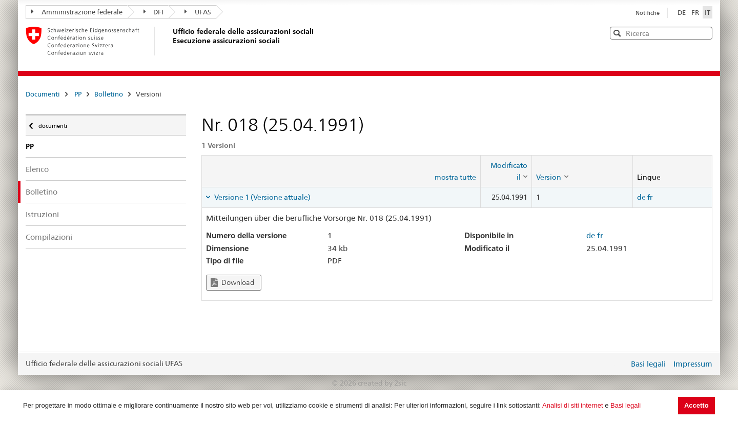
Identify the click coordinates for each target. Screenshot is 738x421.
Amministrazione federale (76, 12)
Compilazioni (49, 237)
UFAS (197, 12)
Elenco (37, 169)
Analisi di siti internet (572, 405)
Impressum (692, 364)
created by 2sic (382, 383)
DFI (154, 12)
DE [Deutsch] (682, 12)
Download (232, 283)
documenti (52, 123)
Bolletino (108, 94)
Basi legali (625, 405)
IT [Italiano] (707, 12)
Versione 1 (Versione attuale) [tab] (262, 197)
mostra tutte (455, 177)
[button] (703, 32)
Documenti (43, 94)
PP (77, 94)
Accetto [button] (696, 405)
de (641, 197)
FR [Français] (696, 12)
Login (619, 363)
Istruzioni (42, 214)
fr (649, 197)
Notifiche (648, 12)
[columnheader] (506, 171)
